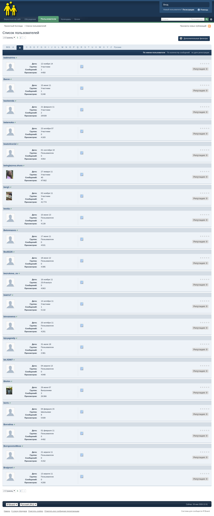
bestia (7, 208)
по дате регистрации (200, 53)
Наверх (7, 511)
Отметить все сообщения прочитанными (61, 511)
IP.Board (206, 511)
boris (6, 403)
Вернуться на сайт (12, 19)
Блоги (77, 19)
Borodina (8, 424)
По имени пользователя (154, 53)
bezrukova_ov (11, 273)
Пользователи (48, 19)
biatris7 (7, 295)
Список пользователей (36, 26)
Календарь (66, 19)
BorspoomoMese (12, 446)
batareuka (9, 122)
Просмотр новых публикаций (193, 26)
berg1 (6, 187)
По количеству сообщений (178, 53)
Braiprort (8, 467)
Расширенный (211, 19)
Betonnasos (10, 230)
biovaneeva (9, 316)
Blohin (7, 381)
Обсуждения (30, 19)
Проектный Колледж (13, 26)
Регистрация (188, 10)
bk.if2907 (8, 359)
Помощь (202, 10)
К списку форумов (19, 511)
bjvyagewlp (9, 338)
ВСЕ (8, 47)
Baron (7, 79)
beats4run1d (10, 144)
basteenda (9, 101)
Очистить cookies (35, 511)
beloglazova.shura (13, 165)
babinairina (9, 57)
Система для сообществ (191, 511)
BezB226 (8, 252)
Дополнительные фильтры (194, 38)
